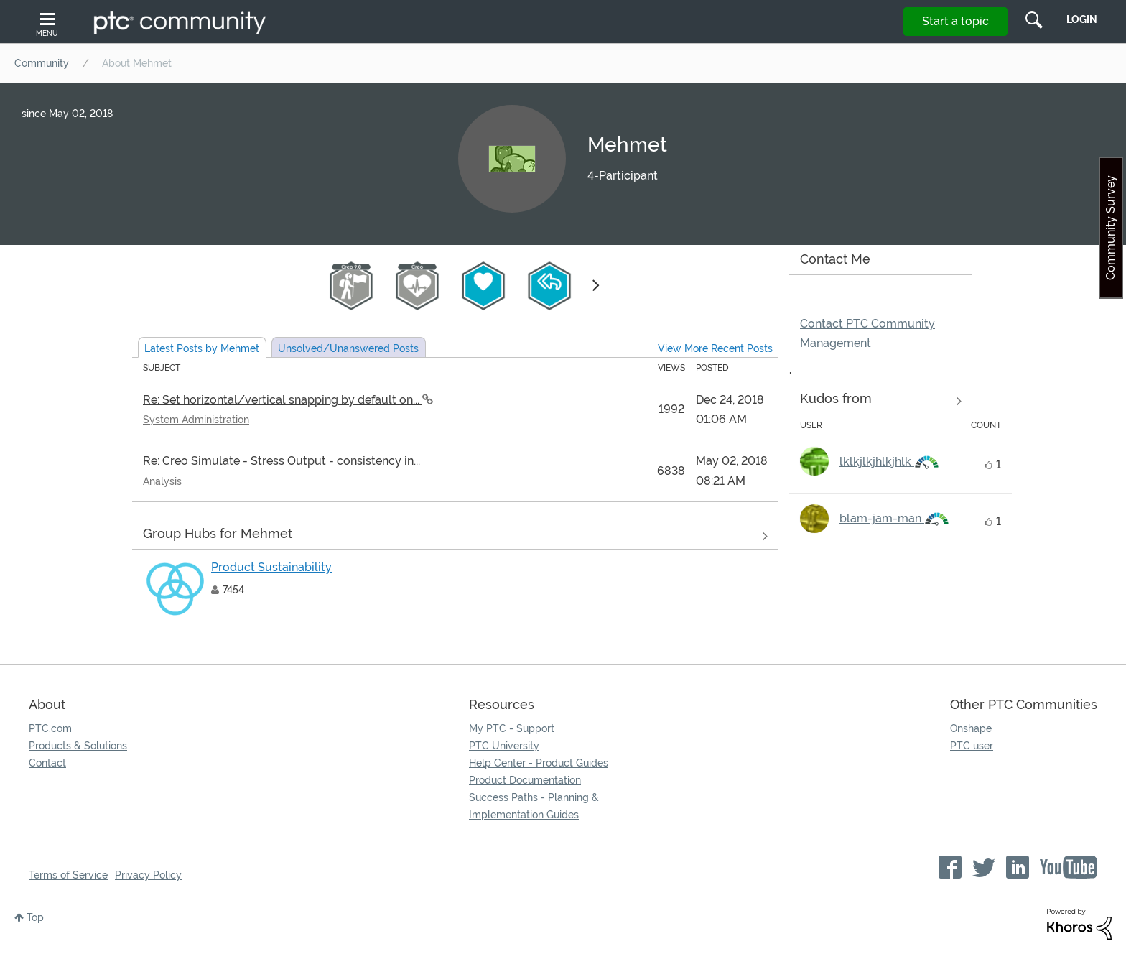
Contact (47, 763)
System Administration (196, 419)
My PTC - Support (511, 728)
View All (455, 535)
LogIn (1081, 19)
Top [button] (35, 917)
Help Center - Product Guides (538, 763)
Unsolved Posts (348, 348)
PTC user (971, 745)
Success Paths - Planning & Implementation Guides (534, 806)
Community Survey (1110, 227)
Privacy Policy (148, 875)
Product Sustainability (271, 567)
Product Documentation (525, 780)
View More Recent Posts (715, 348)
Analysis (162, 481)
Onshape (971, 728)
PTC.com (50, 728)
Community (41, 63)
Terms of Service (68, 875)
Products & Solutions (78, 745)
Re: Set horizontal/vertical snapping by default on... (282, 400)
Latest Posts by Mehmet (201, 348)
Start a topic (955, 21)
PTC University (504, 745)
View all (880, 401)
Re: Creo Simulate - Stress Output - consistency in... (281, 461)
